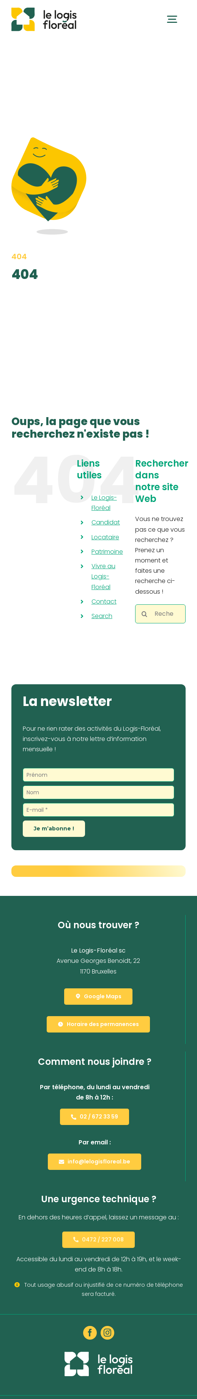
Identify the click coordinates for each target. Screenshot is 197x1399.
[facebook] (90, 1333)
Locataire (105, 537)
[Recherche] (144, 613)
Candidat (105, 522)
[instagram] (107, 1333)
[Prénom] (98, 775)
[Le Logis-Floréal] (44, 10)
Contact (104, 601)
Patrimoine (107, 551)
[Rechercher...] (160, 613)
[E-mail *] (98, 810)
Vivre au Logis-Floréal (103, 576)
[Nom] (98, 792)
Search (101, 616)
